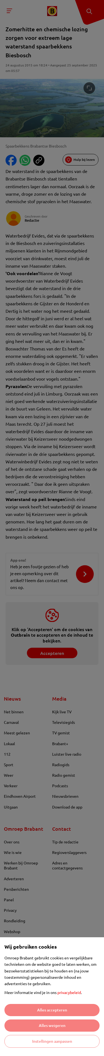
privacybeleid (69, 992)
